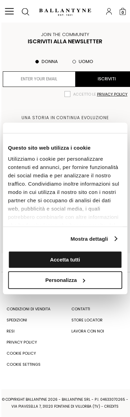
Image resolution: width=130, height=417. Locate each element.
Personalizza (65, 280)
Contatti (80, 309)
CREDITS (111, 406)
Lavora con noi (87, 331)
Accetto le (100, 94)
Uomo (86, 61)
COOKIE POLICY (21, 353)
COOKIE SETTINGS (24, 364)
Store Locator (87, 320)
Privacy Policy (22, 342)
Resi (11, 331)
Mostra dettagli (89, 239)
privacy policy (112, 94)
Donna (50, 61)
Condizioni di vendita (28, 309)
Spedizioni (17, 320)
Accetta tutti (65, 260)
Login (108, 11)
